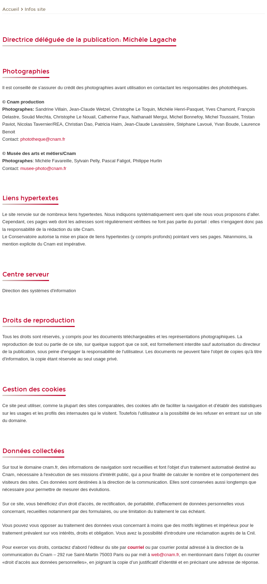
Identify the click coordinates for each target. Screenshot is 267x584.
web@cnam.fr (165, 554)
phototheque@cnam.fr (43, 139)
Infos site (35, 9)
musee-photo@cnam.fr (43, 168)
